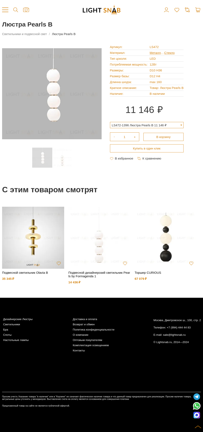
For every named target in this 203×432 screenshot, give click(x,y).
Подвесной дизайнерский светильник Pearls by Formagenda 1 (99, 274)
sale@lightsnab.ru (174, 334)
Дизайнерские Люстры (18, 319)
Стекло (169, 52)
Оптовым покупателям (87, 340)
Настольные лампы (16, 340)
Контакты (79, 350)
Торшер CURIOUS (148, 272)
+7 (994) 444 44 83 (179, 327)
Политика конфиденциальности (93, 329)
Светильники (11, 324)
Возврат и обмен (84, 324)
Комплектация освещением (91, 345)
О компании (80, 334)
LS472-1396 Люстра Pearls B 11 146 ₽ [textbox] (139, 125)
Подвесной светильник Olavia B (25, 272)
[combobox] (147, 125)
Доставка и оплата (85, 319)
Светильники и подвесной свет (24, 34)
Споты (7, 334)
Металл (155, 52)
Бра (5, 329)
